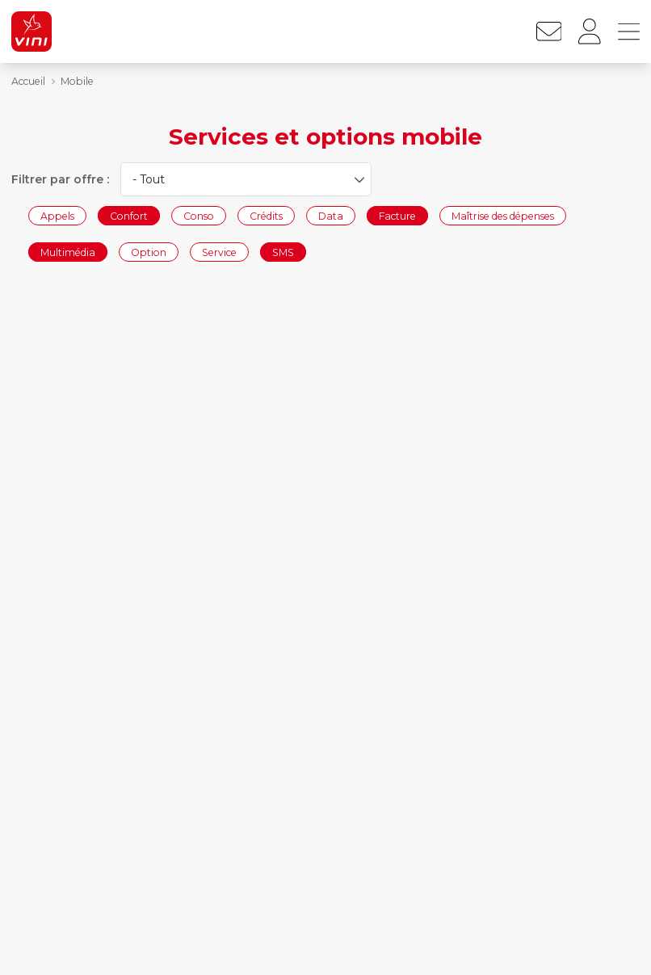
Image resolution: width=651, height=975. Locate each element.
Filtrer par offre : (60, 179)
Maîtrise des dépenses (503, 215)
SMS (283, 252)
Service (219, 252)
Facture (397, 215)
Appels (57, 215)
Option (148, 252)
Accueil (28, 81)
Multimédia (67, 252)
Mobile (77, 81)
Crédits (266, 215)
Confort (129, 215)
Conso (198, 215)
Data (330, 215)
